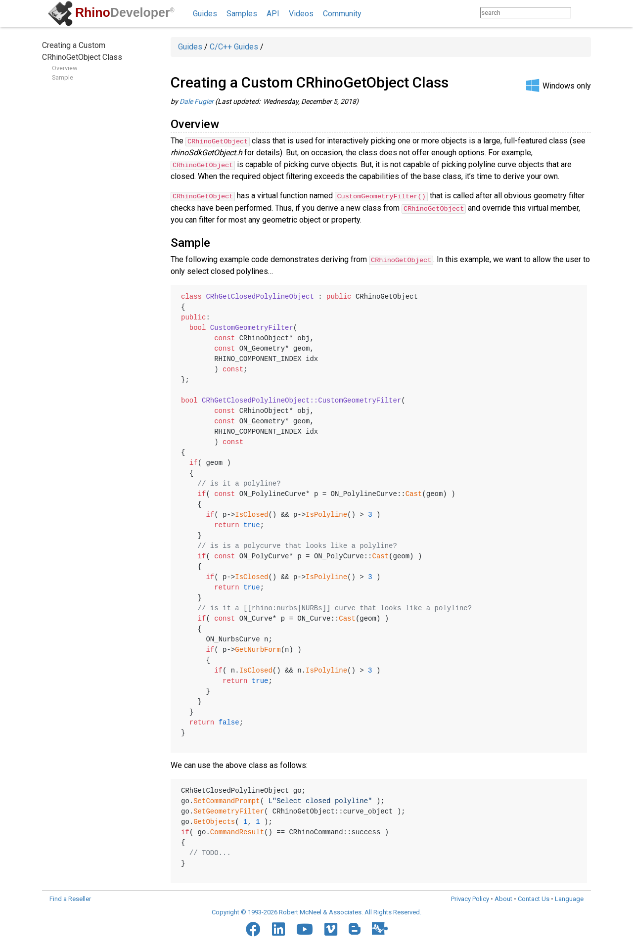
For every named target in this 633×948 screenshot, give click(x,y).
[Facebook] (253, 928)
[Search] (580, 12)
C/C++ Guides (234, 46)
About (503, 898)
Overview (65, 68)
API (273, 13)
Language (569, 898)
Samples (241, 13)
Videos (301, 13)
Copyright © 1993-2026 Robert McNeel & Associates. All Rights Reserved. (316, 911)
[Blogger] (354, 928)
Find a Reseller (70, 898)
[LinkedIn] (278, 928)
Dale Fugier (197, 101)
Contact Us (533, 898)
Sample (62, 77)
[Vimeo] (330, 928)
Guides (205, 13)
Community (342, 13)
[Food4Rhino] (380, 927)
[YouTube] (304, 928)
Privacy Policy (470, 898)
